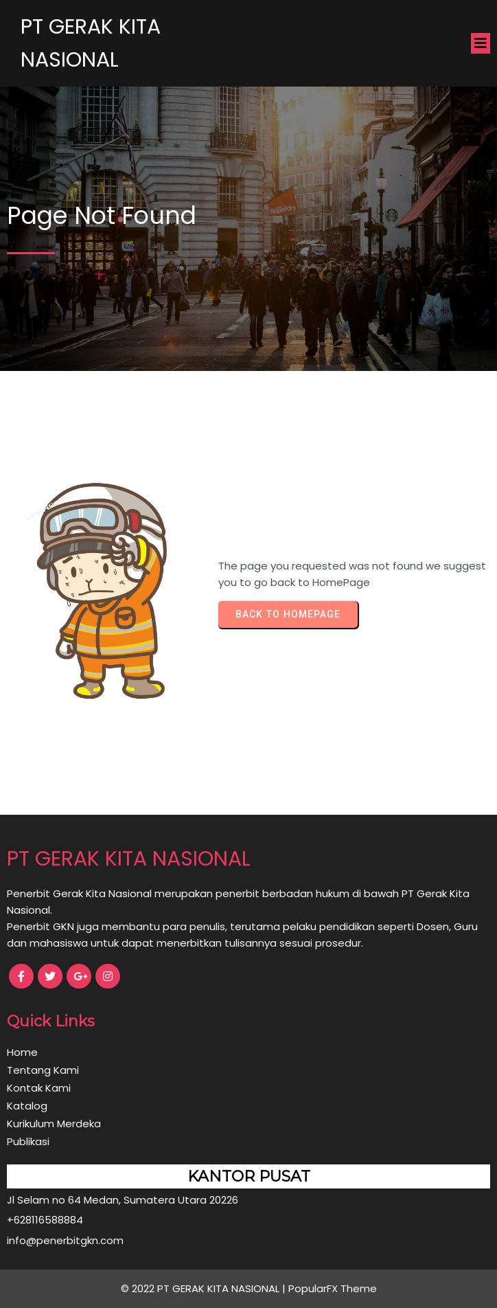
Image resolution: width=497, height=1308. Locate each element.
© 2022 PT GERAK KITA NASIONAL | (204, 1288)
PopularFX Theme (332, 1288)
